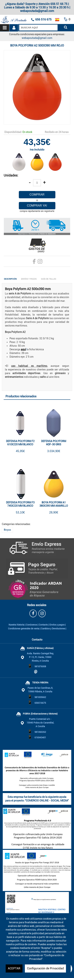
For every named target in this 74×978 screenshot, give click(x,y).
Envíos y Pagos (29, 279)
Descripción (10, 279)
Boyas (7, 529)
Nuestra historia (16, 624)
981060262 (40, 732)
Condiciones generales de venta (23, 628)
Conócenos (31, 624)
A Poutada (6, 16)
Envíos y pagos (57, 624)
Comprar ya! (37, 205)
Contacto (43, 624)
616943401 (40, 737)
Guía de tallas (48, 279)
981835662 (40, 697)
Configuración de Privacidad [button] (45, 968)
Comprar (37, 194)
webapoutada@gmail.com (37, 37)
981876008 (40, 666)
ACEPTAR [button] (14, 968)
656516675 (40, 703)
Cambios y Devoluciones (53, 628)
